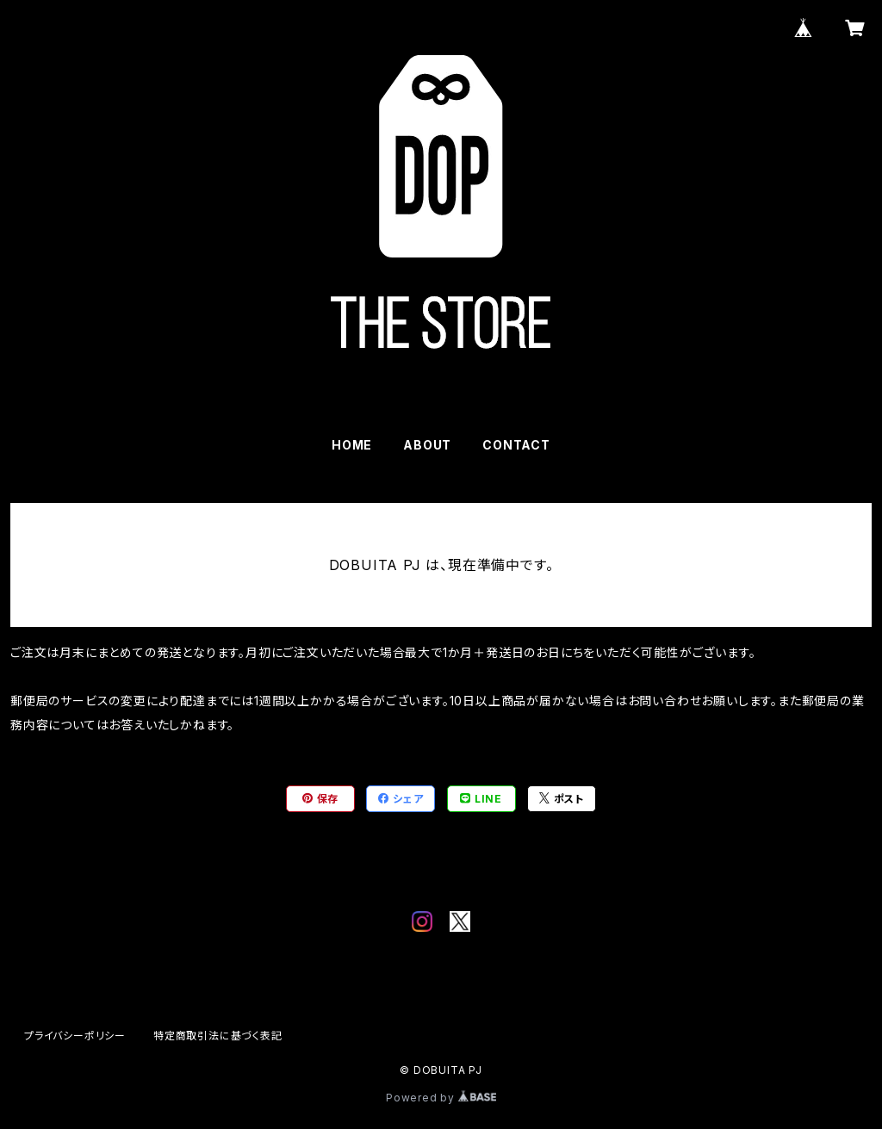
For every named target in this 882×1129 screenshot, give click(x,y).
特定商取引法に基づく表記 (218, 1035)
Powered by (441, 1097)
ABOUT (427, 444)
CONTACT (516, 444)
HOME (352, 444)
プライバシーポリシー (75, 1035)
